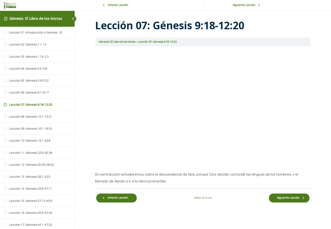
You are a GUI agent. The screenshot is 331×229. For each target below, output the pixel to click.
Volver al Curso (203, 198)
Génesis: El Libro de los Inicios (35, 18)
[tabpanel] (203, 117)
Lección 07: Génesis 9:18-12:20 (157, 42)
